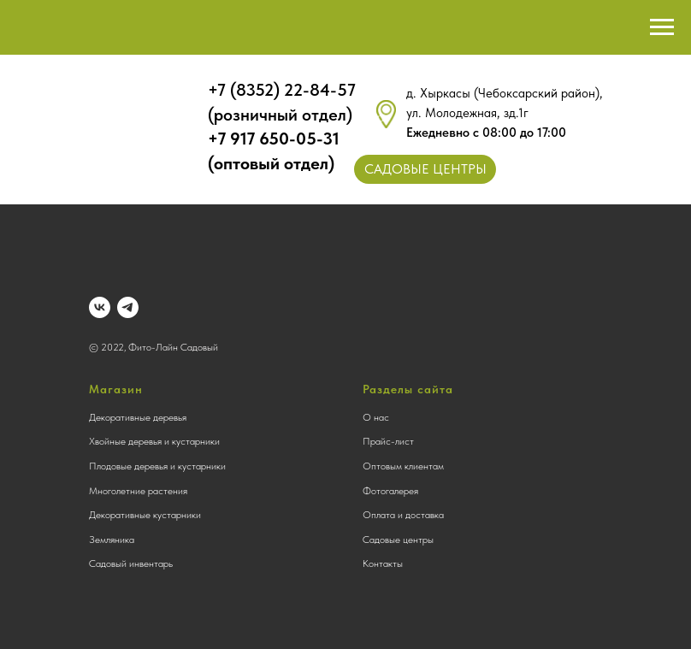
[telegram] (128, 307)
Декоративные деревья (137, 417)
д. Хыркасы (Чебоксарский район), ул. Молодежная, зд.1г (504, 113)
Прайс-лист (388, 441)
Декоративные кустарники (145, 515)
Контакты (383, 563)
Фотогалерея (390, 491)
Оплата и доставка (403, 515)
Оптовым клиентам (403, 466)
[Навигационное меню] (662, 27)
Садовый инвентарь (131, 563)
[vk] (99, 307)
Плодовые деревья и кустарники (157, 466)
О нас (376, 417)
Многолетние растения (138, 491)
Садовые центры (398, 540)
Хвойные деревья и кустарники (154, 441)
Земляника (111, 540)
